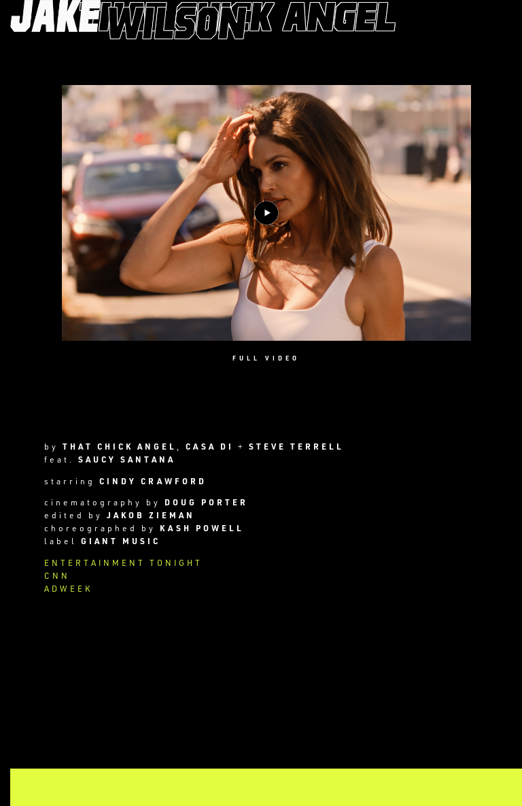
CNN (57, 575)
